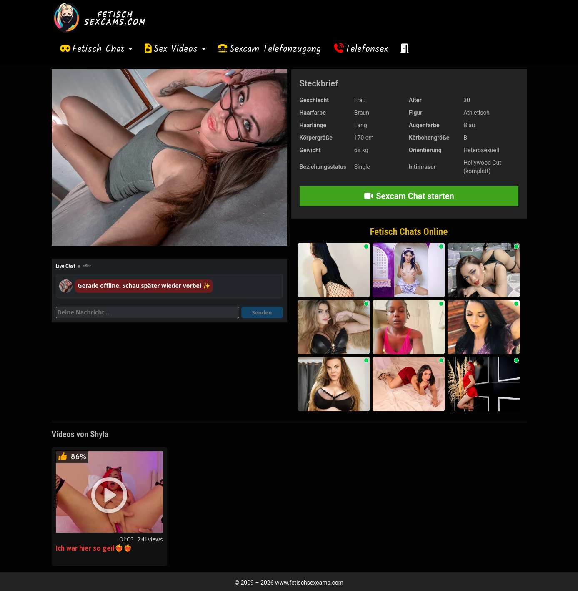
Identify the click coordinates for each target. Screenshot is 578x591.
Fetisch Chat (102, 49)
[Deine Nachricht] (147, 312)
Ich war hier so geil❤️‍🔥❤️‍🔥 (94, 548)
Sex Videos (179, 49)
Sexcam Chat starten (408, 196)
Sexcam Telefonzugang (275, 49)
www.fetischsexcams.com (309, 582)
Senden (262, 312)
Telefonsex (366, 49)
